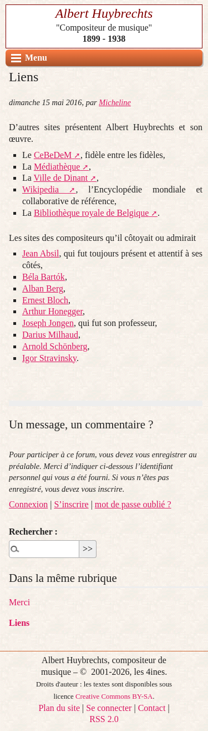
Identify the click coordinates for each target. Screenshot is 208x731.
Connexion (28, 504)
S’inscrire (71, 504)
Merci (19, 602)
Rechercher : (33, 531)
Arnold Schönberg (54, 346)
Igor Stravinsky (49, 358)
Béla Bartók (43, 276)
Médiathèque (57, 166)
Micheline (115, 102)
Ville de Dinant (61, 177)
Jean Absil (40, 253)
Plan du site (59, 708)
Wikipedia (40, 189)
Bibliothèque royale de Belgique (91, 213)
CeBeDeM (53, 155)
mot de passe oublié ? (133, 504)
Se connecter (108, 708)
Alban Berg (42, 288)
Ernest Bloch (45, 300)
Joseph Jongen (48, 323)
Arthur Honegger (52, 311)
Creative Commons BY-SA (114, 696)
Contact (152, 708)
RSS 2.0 (103, 719)
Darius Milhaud (50, 334)
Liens (19, 623)
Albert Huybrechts (104, 13)
